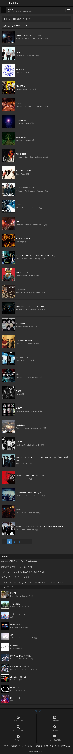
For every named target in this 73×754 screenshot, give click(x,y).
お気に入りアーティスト (23, 19)
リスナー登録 (55, 718)
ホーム (8, 19)
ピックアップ (18, 738)
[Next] (29, 541)
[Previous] (4, 541)
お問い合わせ (65, 746)
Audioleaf (14, 3)
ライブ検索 (55, 728)
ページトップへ (36, 711)
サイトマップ (54, 746)
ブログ (46, 746)
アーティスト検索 (18, 728)
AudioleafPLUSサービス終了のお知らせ (19, 561)
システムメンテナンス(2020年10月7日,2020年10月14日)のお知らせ (32, 582)
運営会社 (39, 746)
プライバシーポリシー (26, 746)
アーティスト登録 (18, 718)
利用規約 (14, 746)
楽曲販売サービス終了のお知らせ (16, 566)
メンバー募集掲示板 (55, 738)
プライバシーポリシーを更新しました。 (19, 577)
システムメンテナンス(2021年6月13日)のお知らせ (24, 572)
